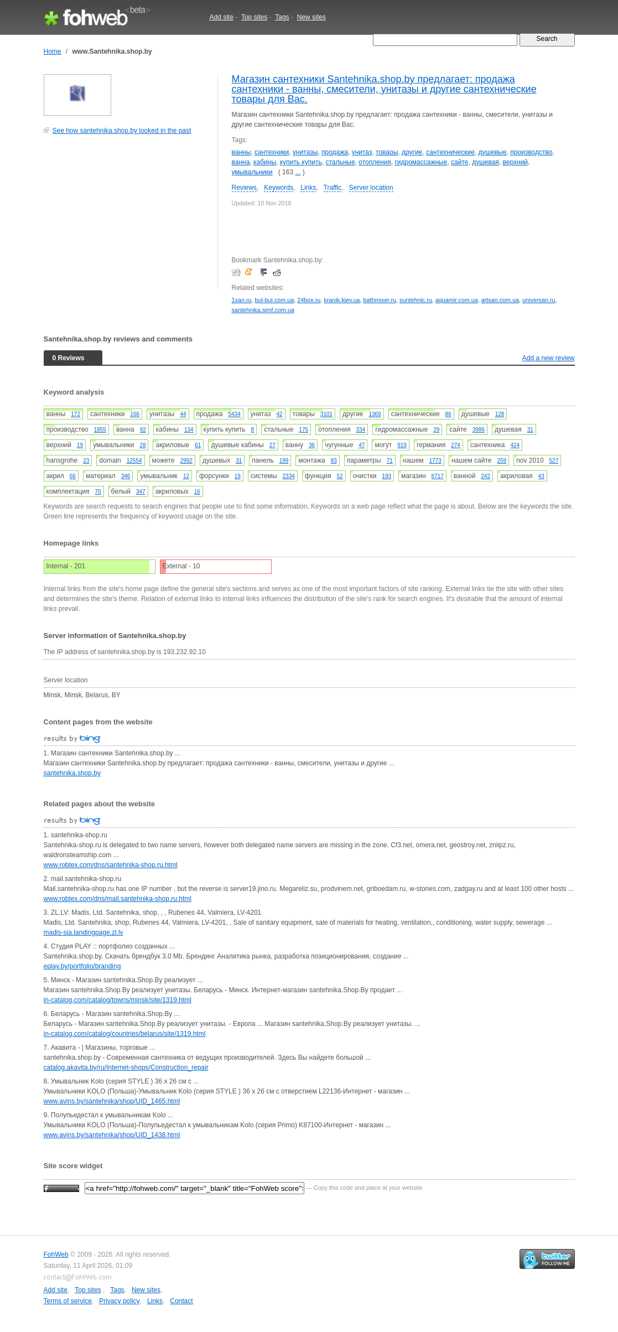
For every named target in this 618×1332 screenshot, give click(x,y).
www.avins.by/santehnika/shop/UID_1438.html (112, 1135)
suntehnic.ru (415, 300)
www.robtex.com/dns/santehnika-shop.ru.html (111, 865)
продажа (334, 152)
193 (386, 476)
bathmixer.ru (379, 300)
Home (52, 51)
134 (189, 430)
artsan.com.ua (500, 300)
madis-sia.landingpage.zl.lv (83, 932)
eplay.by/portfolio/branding (82, 966)
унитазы (305, 152)
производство (531, 152)
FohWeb (56, 1254)
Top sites (254, 17)
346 (126, 476)
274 (455, 445)
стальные (340, 162)
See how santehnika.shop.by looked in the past (122, 130)
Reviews (244, 187)
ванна (241, 162)
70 (98, 492)
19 (80, 445)
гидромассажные (420, 162)
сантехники (272, 152)
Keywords (278, 187)
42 (279, 414)
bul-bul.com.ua (274, 300)
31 (530, 430)
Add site (221, 17)
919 (402, 445)
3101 (326, 414)
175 (303, 430)
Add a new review (548, 358)
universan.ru (538, 300)
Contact (181, 1301)
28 (142, 445)
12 (186, 476)
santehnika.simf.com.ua (263, 310)
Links (308, 187)
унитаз (362, 152)
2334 (289, 476)
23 (86, 461)
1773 (435, 461)
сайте (459, 162)
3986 (478, 430)
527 (554, 461)
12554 (134, 461)
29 (436, 430)
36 (312, 445)
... (297, 172)
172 (75, 414)
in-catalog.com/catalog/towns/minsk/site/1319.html (117, 1000)
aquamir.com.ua (456, 300)
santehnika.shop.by (72, 773)
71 (390, 461)
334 (361, 430)
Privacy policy (119, 1301)
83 (334, 461)
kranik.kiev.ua (342, 300)
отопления (375, 162)
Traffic (333, 187)
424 (515, 445)
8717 (438, 476)
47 (362, 445)
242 (485, 476)
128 (500, 414)
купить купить (301, 162)
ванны (241, 152)
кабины (264, 162)
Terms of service (68, 1301)
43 (541, 476)
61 (198, 445)
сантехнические (450, 152)
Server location (371, 187)
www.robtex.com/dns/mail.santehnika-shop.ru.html (117, 899)
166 (134, 414)
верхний (515, 162)
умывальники (252, 172)
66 (73, 476)
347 (141, 492)
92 (143, 430)
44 (183, 414)
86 (448, 414)
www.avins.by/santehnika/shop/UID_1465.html (112, 1101)
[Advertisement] (127, 218)
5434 (234, 414)
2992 (186, 461)
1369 (374, 414)
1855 (100, 430)
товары (387, 152)
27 (272, 445)
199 (284, 461)
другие (412, 152)
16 (197, 492)
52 (340, 476)
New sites (311, 17)
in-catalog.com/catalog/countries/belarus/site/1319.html (125, 1034)
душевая (485, 162)
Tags (282, 17)
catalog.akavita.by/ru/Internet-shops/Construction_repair (126, 1067)
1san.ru (242, 300)
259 (501, 461)
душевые (493, 152)
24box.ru (308, 300)
